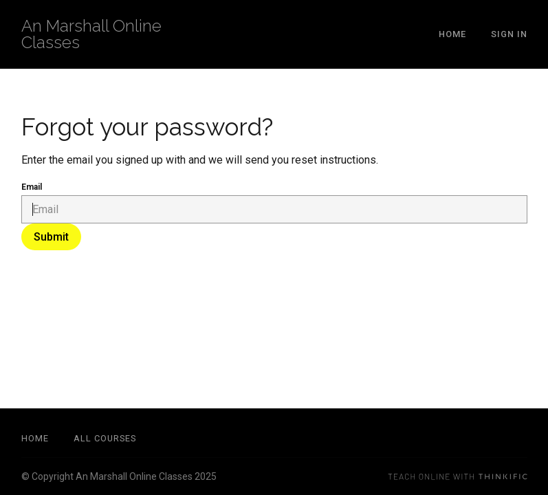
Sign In (509, 34)
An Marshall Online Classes (91, 34)
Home (452, 34)
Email (31, 187)
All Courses (105, 438)
